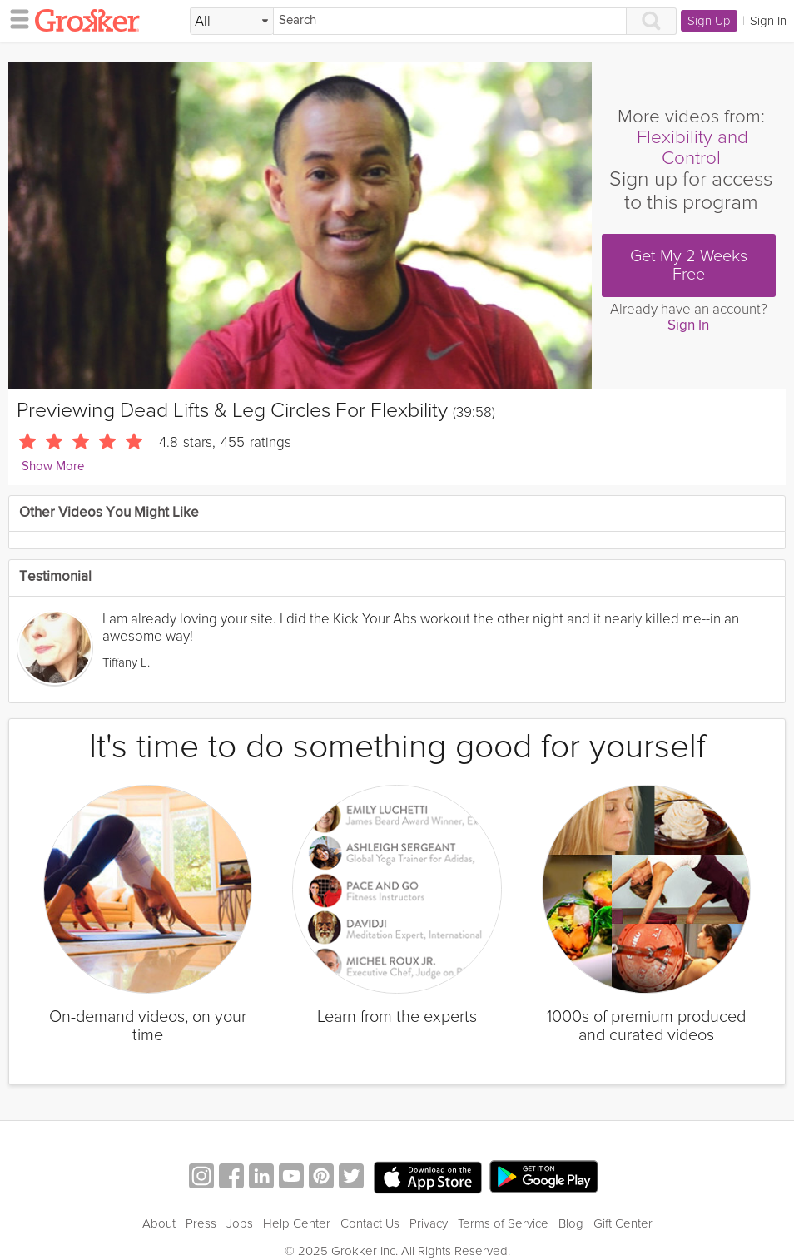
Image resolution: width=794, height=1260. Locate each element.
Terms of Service (503, 1223)
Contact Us (369, 1223)
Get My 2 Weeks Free (688, 265)
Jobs (239, 1223)
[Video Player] (300, 225)
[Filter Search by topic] (232, 21)
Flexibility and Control (692, 148)
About (159, 1223)
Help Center (296, 1223)
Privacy (428, 1223)
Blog (570, 1223)
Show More (53, 466)
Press (201, 1223)
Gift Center (623, 1223)
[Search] (450, 21)
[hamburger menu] (15, 18)
